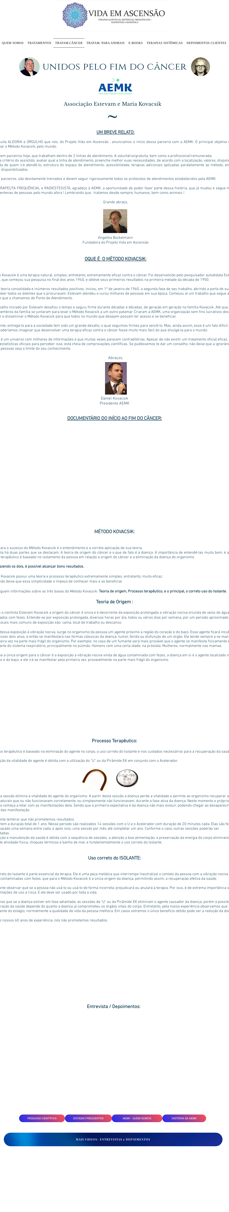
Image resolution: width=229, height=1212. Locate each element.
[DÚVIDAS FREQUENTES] (88, 1118)
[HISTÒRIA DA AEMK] (184, 1118)
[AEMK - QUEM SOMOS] (137, 1118)
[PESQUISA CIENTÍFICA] (42, 1118)
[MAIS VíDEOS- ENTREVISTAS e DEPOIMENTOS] (113, 1139)
